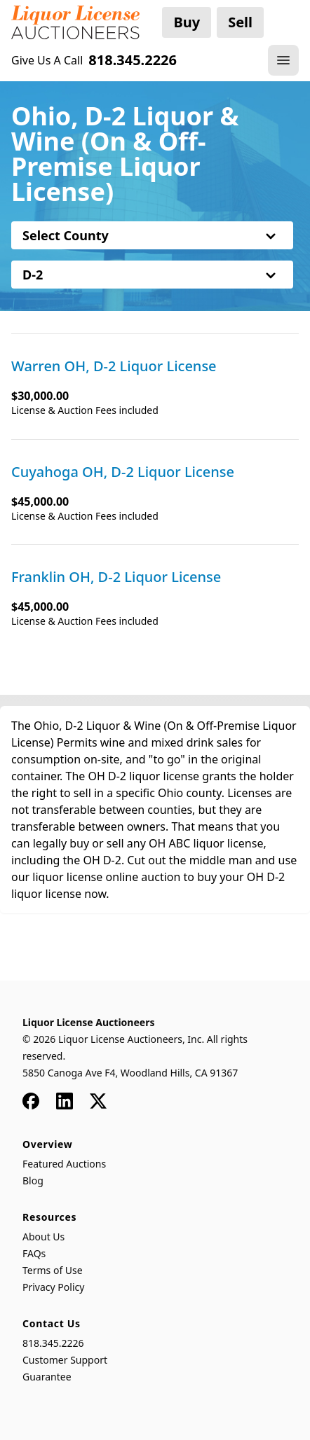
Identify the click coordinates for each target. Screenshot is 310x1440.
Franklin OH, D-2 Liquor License (116, 577)
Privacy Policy (53, 1287)
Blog (32, 1180)
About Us (43, 1236)
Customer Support (64, 1359)
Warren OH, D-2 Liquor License (114, 366)
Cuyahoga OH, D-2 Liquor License (122, 472)
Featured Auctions (64, 1163)
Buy (186, 22)
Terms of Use (52, 1270)
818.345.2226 (53, 1343)
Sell (240, 22)
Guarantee (47, 1376)
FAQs (34, 1253)
